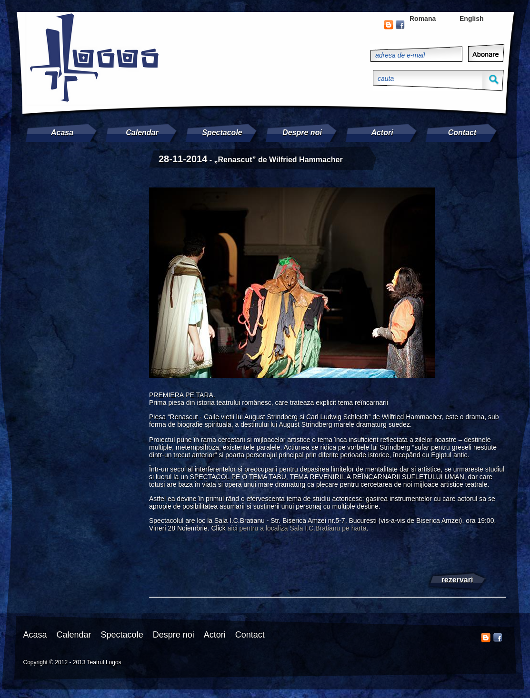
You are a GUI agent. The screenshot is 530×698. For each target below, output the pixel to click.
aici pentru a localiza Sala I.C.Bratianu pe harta (297, 528)
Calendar (142, 132)
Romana (423, 18)
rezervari (457, 580)
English (472, 18)
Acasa (62, 132)
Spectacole (222, 132)
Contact (462, 132)
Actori (382, 132)
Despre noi (302, 132)
